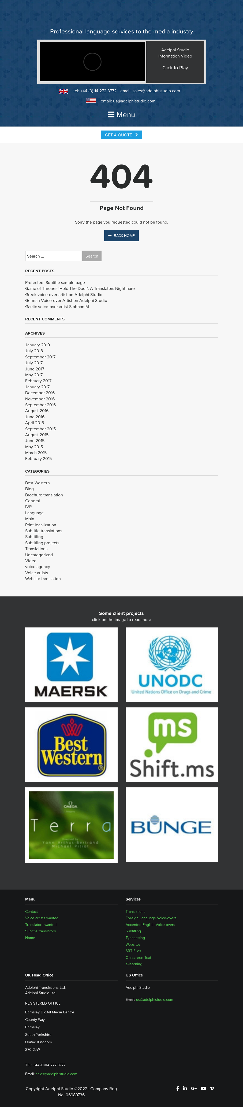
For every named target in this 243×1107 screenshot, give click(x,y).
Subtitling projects (42, 542)
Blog (29, 488)
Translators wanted (41, 924)
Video (30, 560)
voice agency (37, 566)
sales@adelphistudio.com (156, 90)
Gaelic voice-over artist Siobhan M (57, 306)
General (32, 500)
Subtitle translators (40, 931)
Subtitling (34, 536)
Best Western (37, 483)
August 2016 (36, 410)
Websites (133, 944)
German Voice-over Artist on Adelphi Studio (66, 300)
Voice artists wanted (41, 918)
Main (29, 518)
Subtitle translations (43, 530)
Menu (121, 114)
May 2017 (34, 374)
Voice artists (36, 572)
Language (34, 513)
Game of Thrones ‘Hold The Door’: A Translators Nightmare (80, 288)
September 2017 (40, 357)
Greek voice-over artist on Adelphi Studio (63, 294)
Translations (36, 548)
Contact (31, 911)
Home (30, 937)
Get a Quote (121, 135)
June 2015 (34, 440)
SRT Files (133, 950)
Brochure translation (44, 495)
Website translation (43, 578)
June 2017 (34, 369)
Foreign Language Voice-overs (151, 918)
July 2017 (34, 362)
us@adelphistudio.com (134, 101)
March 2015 (36, 452)
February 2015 (38, 458)
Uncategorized (39, 554)
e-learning (134, 964)
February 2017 (38, 380)
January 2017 (37, 387)
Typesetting (135, 937)
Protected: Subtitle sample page (55, 282)
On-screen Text (138, 957)
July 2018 (34, 350)
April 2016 (34, 422)
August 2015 (36, 434)
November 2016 (40, 399)
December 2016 (40, 392)
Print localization (40, 525)
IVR (28, 506)
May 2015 (34, 446)
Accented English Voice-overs (150, 924)
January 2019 (37, 345)
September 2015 (40, 429)
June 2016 (34, 416)
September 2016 (40, 404)
